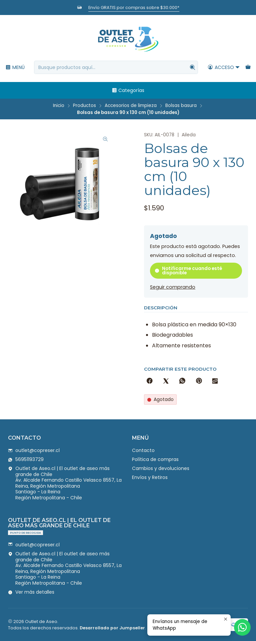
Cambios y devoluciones (160, 468)
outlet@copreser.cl (34, 450)
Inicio (58, 105)
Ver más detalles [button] (31, 592)
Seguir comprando (172, 287)
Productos (84, 105)
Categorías (128, 90)
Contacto (143, 450)
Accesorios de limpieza (131, 105)
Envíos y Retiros (150, 477)
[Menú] (15, 67)
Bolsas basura (181, 105)
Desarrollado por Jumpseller (112, 628)
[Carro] (248, 67)
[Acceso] (224, 67)
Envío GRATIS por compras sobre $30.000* (133, 7)
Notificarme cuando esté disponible (188, 270)
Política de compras (155, 459)
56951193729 (26, 459)
